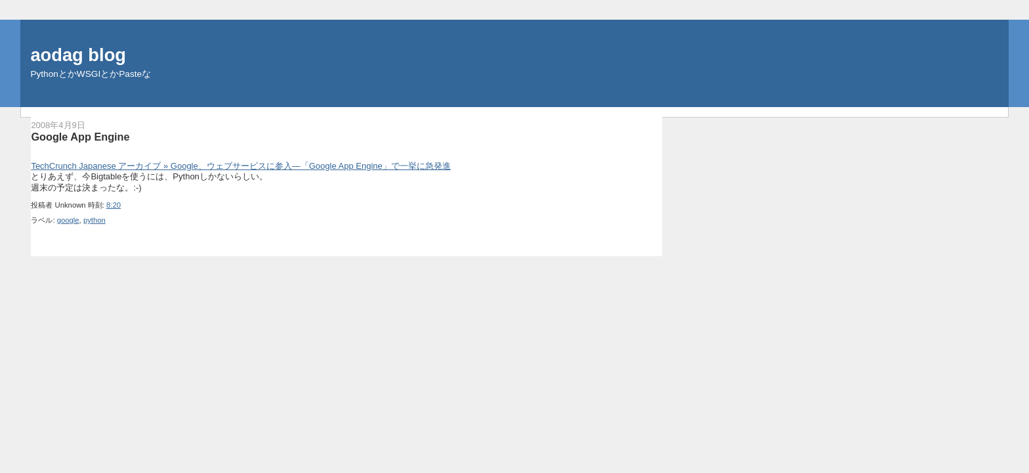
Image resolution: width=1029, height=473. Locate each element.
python (94, 220)
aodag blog (78, 55)
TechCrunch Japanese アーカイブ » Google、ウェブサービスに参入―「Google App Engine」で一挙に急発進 (240, 166)
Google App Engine (80, 137)
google (68, 220)
